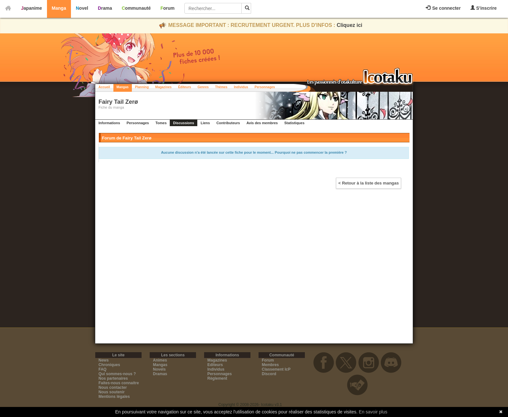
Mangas (123, 87)
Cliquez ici (349, 25)
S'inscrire (483, 8)
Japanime (31, 8)
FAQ (102, 369)
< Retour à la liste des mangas (368, 183)
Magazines (163, 87)
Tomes (161, 123)
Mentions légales (114, 396)
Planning (142, 87)
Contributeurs (228, 123)
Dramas (160, 374)
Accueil (104, 87)
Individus (241, 87)
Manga (59, 8)
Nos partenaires (113, 378)
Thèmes (221, 87)
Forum (167, 8)
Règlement (217, 378)
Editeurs (215, 365)
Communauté (136, 8)
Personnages (265, 87)
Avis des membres (262, 123)
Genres (203, 87)
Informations (109, 123)
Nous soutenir (111, 392)
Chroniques (109, 365)
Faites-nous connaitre (118, 383)
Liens (205, 123)
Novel (82, 8)
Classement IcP (276, 369)
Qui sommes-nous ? (117, 374)
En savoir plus (373, 411)
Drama (105, 8)
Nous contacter (112, 387)
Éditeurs (184, 87)
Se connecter (443, 8)
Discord (269, 374)
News (103, 360)
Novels (159, 369)
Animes (160, 360)
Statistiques (294, 123)
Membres (270, 365)
